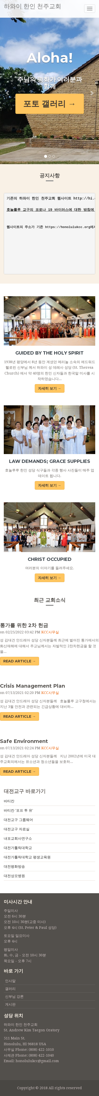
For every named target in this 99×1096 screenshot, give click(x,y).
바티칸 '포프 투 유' (18, 810)
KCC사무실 (50, 632)
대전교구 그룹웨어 (18, 820)
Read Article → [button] (19, 661)
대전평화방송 (14, 866)
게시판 (10, 1004)
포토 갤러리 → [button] (49, 104)
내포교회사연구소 (18, 838)
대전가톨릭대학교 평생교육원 (27, 857)
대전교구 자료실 (16, 829)
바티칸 (9, 801)
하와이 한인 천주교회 (32, 6)
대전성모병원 (14, 876)
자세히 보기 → (49, 388)
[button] (7, 82)
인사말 (10, 981)
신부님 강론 (14, 996)
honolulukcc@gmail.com (37, 1061)
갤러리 (10, 989)
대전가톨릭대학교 (18, 848)
